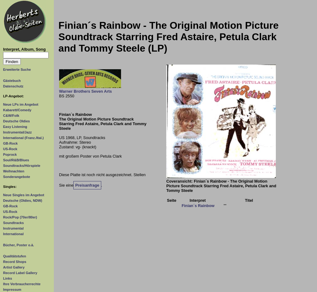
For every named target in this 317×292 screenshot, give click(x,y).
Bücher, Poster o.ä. (18, 245)
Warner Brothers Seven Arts (85, 91)
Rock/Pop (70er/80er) (20, 217)
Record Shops (14, 262)
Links (7, 278)
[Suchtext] (26, 55)
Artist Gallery (13, 267)
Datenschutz (13, 86)
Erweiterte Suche (17, 69)
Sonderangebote (16, 177)
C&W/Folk (11, 115)
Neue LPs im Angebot (20, 104)
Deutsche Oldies (16, 121)
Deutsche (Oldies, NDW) (22, 200)
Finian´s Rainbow (198, 205)
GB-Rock (10, 143)
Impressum (12, 289)
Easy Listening (15, 127)
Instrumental (13, 228)
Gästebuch (12, 81)
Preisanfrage (87, 185)
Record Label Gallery (20, 273)
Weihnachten (13, 171)
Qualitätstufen (14, 256)
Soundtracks (13, 223)
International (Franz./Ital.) (23, 138)
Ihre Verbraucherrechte (22, 284)
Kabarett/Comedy (17, 110)
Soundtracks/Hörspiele (21, 165)
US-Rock (10, 149)
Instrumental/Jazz (17, 132)
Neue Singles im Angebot (23, 195)
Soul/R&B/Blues (16, 160)
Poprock (10, 154)
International (13, 234)
